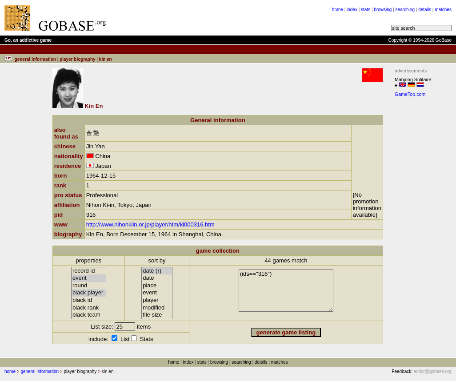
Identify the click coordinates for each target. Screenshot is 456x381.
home (337, 9)
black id (89, 300)
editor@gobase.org (433, 371)
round (89, 286)
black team (89, 315)
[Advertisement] (223, 17)
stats (365, 9)
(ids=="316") (286, 290)
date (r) (157, 271)
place (157, 286)
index (352, 9)
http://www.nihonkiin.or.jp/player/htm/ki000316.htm (150, 224)
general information (39, 371)
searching (405, 9)
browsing (383, 9)
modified (157, 308)
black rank (89, 308)
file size (157, 315)
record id (89, 271)
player (157, 300)
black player (89, 293)
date (157, 278)
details (424, 9)
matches (443, 9)
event (89, 278)
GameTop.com (410, 94)
